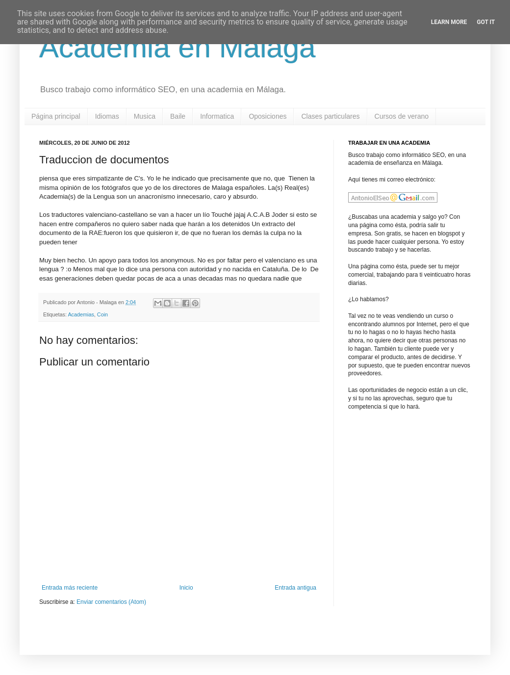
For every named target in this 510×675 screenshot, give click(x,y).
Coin (102, 314)
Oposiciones (267, 116)
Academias (81, 314)
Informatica (217, 116)
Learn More (449, 22)
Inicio (186, 587)
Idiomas (107, 116)
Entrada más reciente (70, 587)
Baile (177, 116)
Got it (486, 22)
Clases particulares (330, 116)
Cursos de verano (402, 116)
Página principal (55, 116)
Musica (144, 116)
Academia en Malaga (177, 47)
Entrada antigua (295, 587)
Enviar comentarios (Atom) (111, 601)
